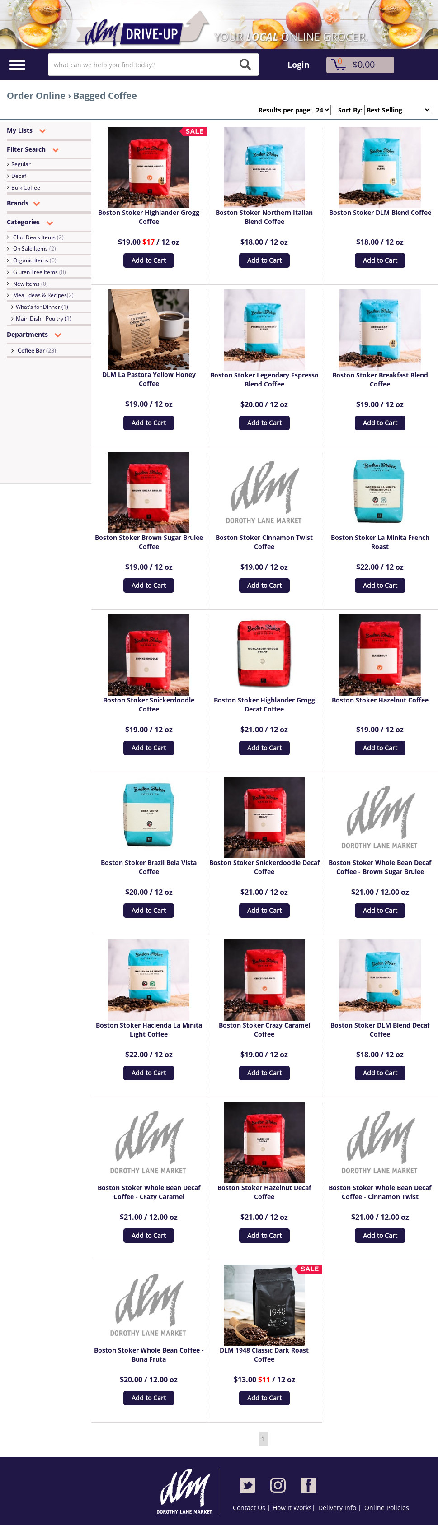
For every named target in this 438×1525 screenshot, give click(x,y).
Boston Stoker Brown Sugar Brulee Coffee (149, 542)
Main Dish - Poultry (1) (43, 318)
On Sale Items (34, 248)
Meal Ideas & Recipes (43, 295)
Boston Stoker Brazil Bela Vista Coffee (149, 867)
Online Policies (386, 1507)
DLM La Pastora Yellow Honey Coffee (149, 379)
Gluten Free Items (39, 272)
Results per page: (285, 110)
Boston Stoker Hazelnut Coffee (380, 700)
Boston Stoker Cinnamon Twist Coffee (264, 542)
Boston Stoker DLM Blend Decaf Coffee (379, 1029)
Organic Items (35, 260)
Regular (21, 164)
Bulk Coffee (25, 187)
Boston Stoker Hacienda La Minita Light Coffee (149, 1029)
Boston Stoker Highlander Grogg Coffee (148, 217)
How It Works (292, 1507)
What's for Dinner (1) (42, 307)
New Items (30, 284)
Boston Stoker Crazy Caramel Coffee (264, 1029)
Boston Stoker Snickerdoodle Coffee (148, 704)
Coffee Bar (37, 350)
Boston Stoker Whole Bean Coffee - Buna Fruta (149, 1354)
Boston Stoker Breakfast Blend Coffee (380, 379)
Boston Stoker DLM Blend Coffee (380, 212)
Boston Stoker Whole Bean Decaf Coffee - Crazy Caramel (149, 1192)
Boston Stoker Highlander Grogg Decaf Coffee (264, 704)
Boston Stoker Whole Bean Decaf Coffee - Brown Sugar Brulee (380, 867)
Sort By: (347, 110)
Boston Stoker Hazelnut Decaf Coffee (264, 1192)
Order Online (36, 95)
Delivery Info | (340, 1507)
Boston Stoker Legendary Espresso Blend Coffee (264, 379)
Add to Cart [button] (149, 260)
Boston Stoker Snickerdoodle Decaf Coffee (264, 867)
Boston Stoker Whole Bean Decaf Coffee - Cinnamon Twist (380, 1192)
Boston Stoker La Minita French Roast (380, 542)
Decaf (18, 176)
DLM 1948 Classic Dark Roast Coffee (264, 1354)
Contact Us (250, 1507)
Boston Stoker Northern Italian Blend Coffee (264, 217)
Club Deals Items (38, 237)
